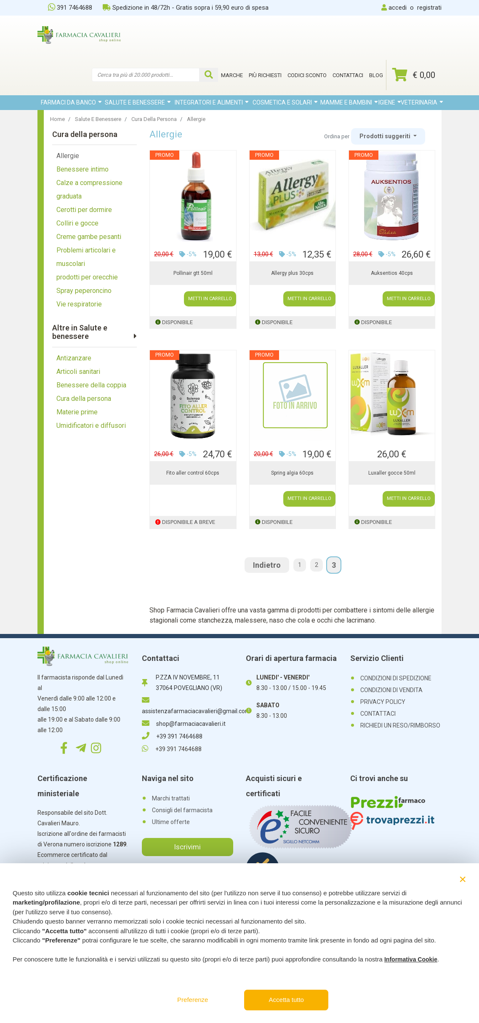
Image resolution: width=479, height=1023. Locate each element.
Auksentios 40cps (392, 273)
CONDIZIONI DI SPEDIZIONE (395, 678)
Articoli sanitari (78, 372)
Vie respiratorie (79, 304)
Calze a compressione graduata (89, 189)
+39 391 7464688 (172, 736)
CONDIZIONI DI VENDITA (391, 690)
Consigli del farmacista (182, 810)
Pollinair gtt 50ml (193, 273)
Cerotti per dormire (84, 210)
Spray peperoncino (84, 291)
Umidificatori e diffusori (91, 426)
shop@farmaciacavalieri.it (184, 723)
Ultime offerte (171, 822)
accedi (398, 7)
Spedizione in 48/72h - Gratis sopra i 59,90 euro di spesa (186, 7)
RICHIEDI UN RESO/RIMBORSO (400, 725)
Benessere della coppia (91, 385)
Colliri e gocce (77, 223)
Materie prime (77, 412)
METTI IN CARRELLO (210, 298)
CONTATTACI (378, 713)
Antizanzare (73, 358)
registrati (429, 7)
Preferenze (192, 999)
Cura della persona (83, 399)
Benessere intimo (82, 169)
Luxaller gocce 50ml (391, 473)
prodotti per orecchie (87, 277)
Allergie (67, 156)
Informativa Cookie (410, 959)
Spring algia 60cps (292, 473)
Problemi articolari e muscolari (86, 257)
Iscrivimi (187, 847)
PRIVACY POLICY (382, 701)
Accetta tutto (286, 999)
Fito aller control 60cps (192, 473)
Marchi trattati (171, 798)
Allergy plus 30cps (292, 273)
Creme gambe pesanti (88, 237)
